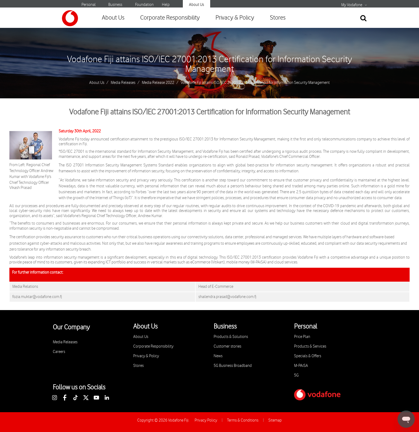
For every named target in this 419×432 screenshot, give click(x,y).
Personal (88, 4)
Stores (277, 17)
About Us (196, 4)
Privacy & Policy (235, 17)
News (218, 356)
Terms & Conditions (242, 420)
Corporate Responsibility (170, 17)
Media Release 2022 (158, 83)
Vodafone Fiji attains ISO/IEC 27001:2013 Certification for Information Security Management (209, 64)
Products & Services (310, 346)
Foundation (144, 4)
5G (296, 375)
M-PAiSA (301, 365)
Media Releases (123, 83)
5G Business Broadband (233, 365)
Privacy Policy (206, 420)
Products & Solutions (231, 336)
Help (166, 4)
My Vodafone (351, 5)
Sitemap (275, 420)
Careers (59, 351)
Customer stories (227, 346)
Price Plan (302, 336)
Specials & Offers (307, 356)
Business (115, 4)
